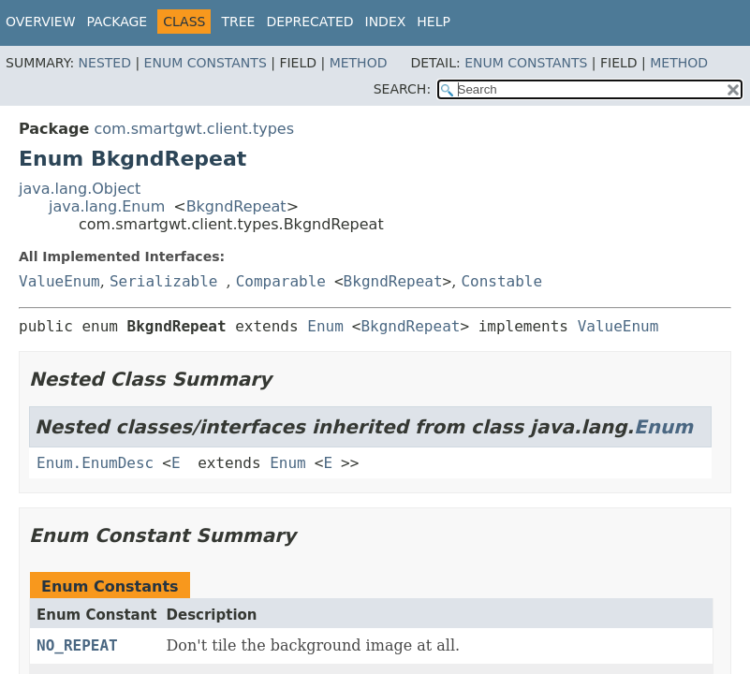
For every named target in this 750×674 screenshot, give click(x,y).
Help (433, 21)
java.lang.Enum (107, 206)
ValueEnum (59, 281)
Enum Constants (205, 62)
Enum (325, 326)
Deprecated (309, 21)
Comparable (281, 281)
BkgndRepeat (236, 206)
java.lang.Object (79, 189)
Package (117, 21)
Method (359, 62)
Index (385, 21)
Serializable (164, 281)
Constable (501, 281)
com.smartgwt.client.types (194, 129)
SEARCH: (402, 88)
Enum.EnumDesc (95, 463)
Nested (105, 62)
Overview (41, 21)
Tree (238, 21)
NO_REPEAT (77, 645)
